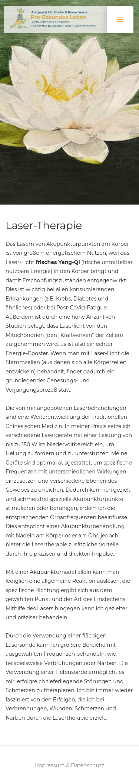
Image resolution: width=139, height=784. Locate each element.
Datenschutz (87, 771)
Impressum (49, 771)
